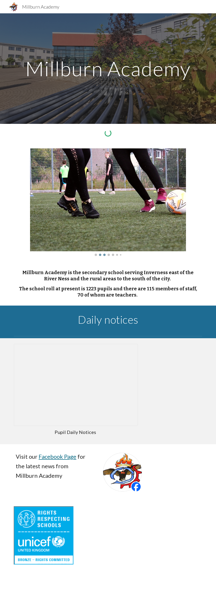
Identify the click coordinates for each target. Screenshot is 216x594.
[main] (108, 68)
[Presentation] (76, 385)
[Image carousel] (108, 202)
